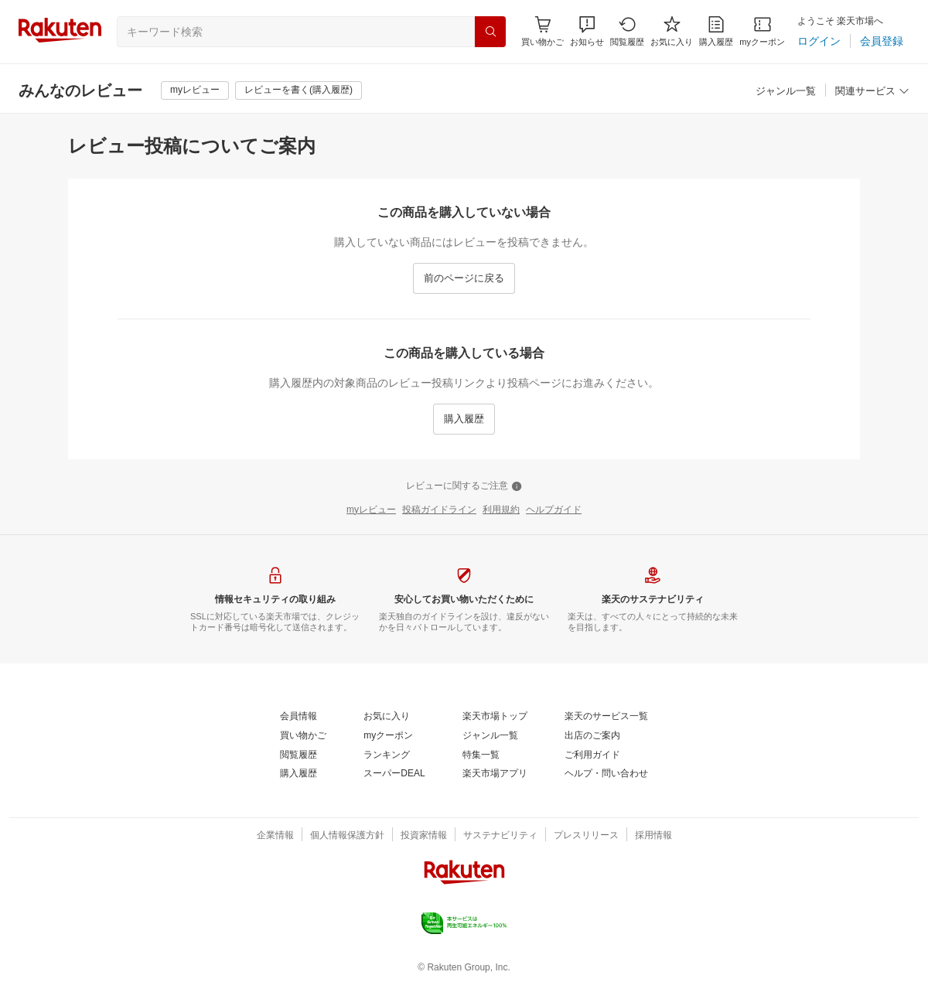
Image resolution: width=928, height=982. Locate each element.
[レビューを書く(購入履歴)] (298, 90)
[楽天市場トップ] (494, 717)
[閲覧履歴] (627, 31)
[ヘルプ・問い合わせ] (606, 774)
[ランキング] (386, 755)
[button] (587, 31)
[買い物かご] (303, 736)
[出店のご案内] (592, 736)
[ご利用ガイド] (592, 755)
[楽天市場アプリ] (494, 774)
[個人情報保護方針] (347, 836)
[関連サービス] (872, 91)
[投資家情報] (424, 836)
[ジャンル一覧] (786, 91)
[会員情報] (298, 717)
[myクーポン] (762, 31)
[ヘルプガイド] (554, 510)
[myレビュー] (195, 90)
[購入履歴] (716, 31)
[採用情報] (653, 836)
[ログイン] (819, 41)
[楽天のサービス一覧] (606, 717)
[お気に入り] (671, 31)
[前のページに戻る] (464, 278)
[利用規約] (501, 510)
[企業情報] (275, 836)
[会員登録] (881, 41)
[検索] (490, 31)
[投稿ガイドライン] (439, 510)
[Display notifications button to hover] (542, 31)
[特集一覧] (481, 755)
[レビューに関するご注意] (464, 486)
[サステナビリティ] (500, 836)
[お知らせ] (587, 31)
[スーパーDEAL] (394, 774)
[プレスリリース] (586, 836)
